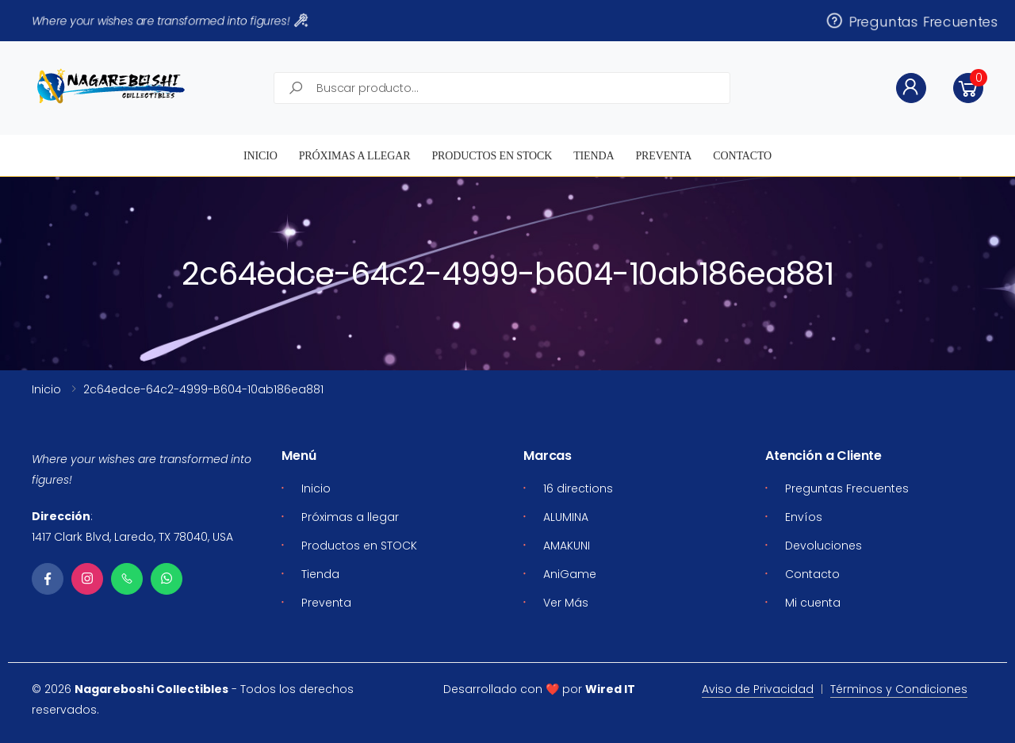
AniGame (569, 574)
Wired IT (610, 689)
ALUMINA (565, 517)
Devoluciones (823, 545)
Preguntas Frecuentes (911, 20)
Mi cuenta (813, 603)
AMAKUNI (566, 545)
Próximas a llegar (355, 156)
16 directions (578, 488)
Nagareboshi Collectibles (151, 689)
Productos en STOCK (491, 156)
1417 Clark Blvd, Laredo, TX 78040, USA (132, 537)
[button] (968, 88)
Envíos (803, 517)
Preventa (663, 156)
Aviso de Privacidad (758, 689)
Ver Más (565, 603)
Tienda (593, 156)
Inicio (260, 156)
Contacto (742, 156)
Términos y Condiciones (898, 689)
